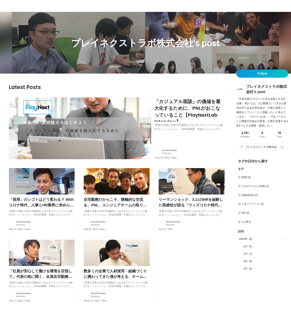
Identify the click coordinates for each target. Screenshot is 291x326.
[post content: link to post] (189, 116)
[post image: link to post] (80, 129)
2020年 (243, 238)
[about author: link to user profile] (192, 154)
